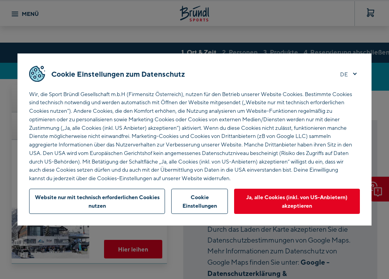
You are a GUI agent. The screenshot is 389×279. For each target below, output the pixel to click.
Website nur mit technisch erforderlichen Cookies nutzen (97, 201)
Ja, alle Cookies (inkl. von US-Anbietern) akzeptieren (296, 201)
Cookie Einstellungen (199, 201)
